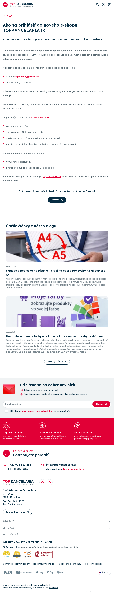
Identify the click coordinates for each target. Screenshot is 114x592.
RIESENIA (53, 587)
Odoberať (101, 404)
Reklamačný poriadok (44, 564)
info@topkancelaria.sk (61, 464)
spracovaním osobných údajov (36, 411)
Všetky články (57, 361)
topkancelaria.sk (40, 117)
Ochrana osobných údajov (16, 564)
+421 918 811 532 (19, 464)
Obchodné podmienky (70, 564)
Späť (7, 16)
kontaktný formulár (73, 469)
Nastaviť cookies (93, 564)
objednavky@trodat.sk (26, 76)
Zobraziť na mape (17, 512)
